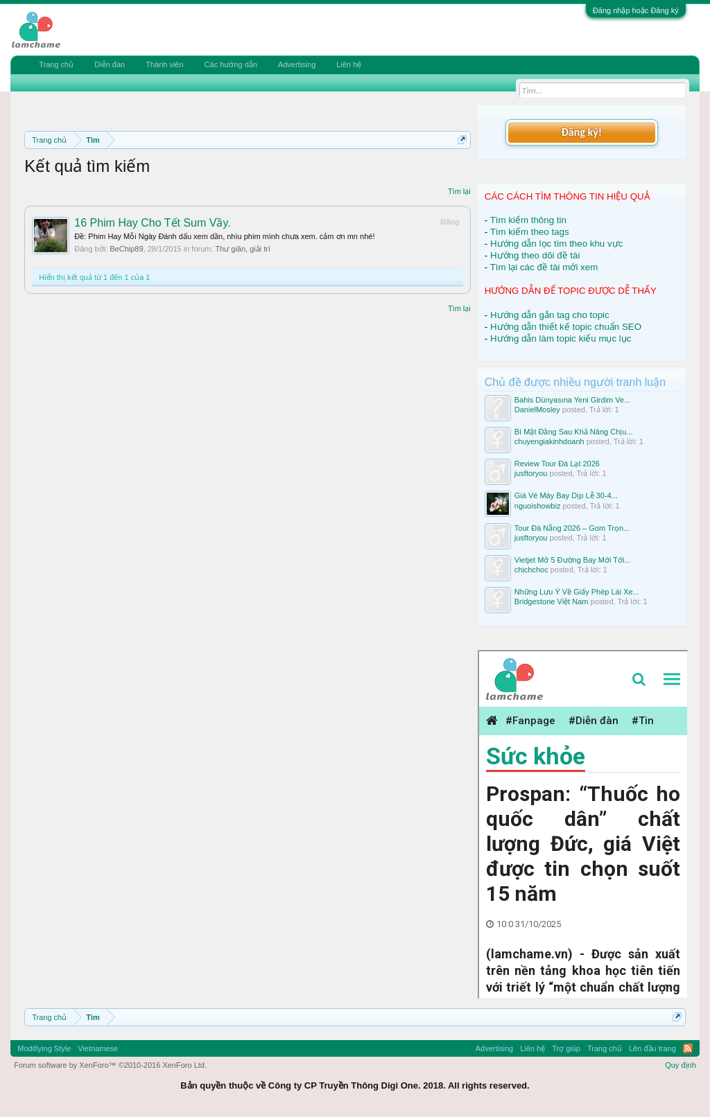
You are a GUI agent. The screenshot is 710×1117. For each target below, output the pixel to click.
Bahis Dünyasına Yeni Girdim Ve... (572, 400)
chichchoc (531, 569)
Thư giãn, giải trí (242, 249)
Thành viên (164, 64)
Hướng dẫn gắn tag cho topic (549, 315)
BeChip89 (126, 249)
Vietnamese (98, 1048)
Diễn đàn (109, 64)
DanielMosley (537, 409)
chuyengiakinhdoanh (549, 441)
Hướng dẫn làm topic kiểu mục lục (561, 338)
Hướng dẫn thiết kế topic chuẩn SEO (565, 327)
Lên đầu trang (652, 1048)
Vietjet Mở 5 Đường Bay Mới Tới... (572, 560)
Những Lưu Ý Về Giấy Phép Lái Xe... (576, 592)
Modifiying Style (44, 1048)
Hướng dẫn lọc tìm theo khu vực (556, 243)
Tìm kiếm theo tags (529, 232)
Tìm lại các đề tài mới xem (544, 267)
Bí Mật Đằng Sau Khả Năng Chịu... (573, 432)
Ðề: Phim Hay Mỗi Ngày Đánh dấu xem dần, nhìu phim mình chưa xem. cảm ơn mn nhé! (224, 236)
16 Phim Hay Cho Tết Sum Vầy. (152, 223)
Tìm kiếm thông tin (528, 220)
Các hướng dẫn (231, 64)
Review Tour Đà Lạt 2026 (557, 463)
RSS (688, 1048)
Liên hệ (348, 64)
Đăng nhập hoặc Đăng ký (636, 10)
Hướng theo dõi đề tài (535, 255)
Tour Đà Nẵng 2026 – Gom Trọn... (572, 528)
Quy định (680, 1065)
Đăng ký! (582, 132)
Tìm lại (459, 191)
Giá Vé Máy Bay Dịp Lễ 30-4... (566, 495)
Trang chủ (56, 64)
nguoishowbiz (537, 506)
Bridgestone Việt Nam (551, 601)
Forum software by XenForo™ (110, 1065)
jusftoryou (531, 473)
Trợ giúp (566, 1048)
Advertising (296, 64)
